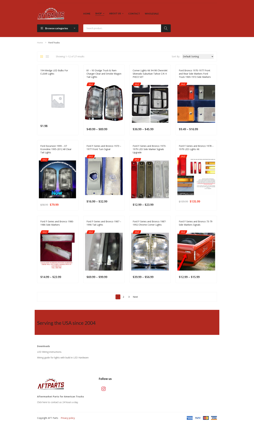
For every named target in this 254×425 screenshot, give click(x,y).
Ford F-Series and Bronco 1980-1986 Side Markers (57, 223)
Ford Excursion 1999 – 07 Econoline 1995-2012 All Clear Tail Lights (55, 149)
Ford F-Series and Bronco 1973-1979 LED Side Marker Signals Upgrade (149, 149)
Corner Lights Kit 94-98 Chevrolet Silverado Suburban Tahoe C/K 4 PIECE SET (150, 73)
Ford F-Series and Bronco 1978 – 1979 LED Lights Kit (196, 147)
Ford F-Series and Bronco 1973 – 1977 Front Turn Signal (104, 147)
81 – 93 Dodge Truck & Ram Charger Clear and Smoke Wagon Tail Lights (104, 73)
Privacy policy (68, 417)
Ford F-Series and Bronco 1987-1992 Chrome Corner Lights (149, 223)
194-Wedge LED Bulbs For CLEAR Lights (54, 72)
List (48, 56)
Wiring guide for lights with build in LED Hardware (63, 357)
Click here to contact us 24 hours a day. (57, 402)
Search (166, 28)
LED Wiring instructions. (49, 351)
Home (40, 42)
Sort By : (176, 56)
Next (135, 296)
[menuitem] (86, 13)
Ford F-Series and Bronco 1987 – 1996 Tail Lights (104, 223)
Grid (42, 56)
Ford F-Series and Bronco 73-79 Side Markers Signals (195, 223)
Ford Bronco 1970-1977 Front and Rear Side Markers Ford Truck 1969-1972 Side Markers (195, 73)
